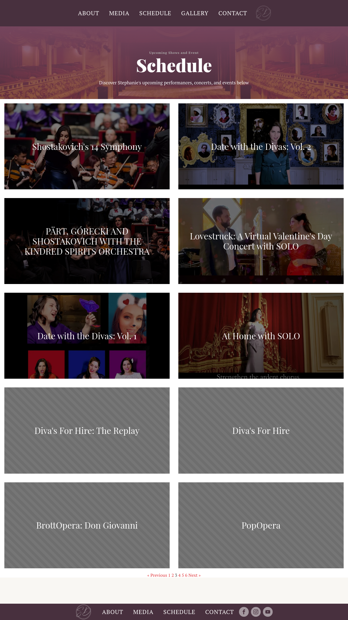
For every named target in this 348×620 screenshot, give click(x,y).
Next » (194, 575)
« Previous (157, 575)
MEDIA (119, 13)
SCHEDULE (155, 13)
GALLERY (195, 13)
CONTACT (232, 13)
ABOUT (88, 13)
